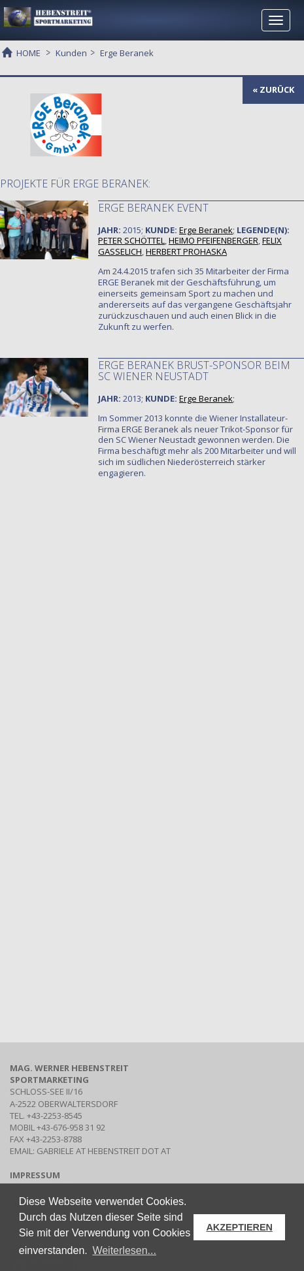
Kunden (71, 53)
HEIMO (213, 240)
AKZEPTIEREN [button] (239, 1227)
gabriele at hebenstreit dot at (104, 1151)
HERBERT (186, 251)
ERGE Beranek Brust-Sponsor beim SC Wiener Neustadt (194, 371)
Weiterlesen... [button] (124, 1250)
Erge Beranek (206, 230)
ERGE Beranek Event (153, 208)
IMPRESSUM (35, 1175)
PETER (131, 240)
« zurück (273, 89)
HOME (28, 52)
